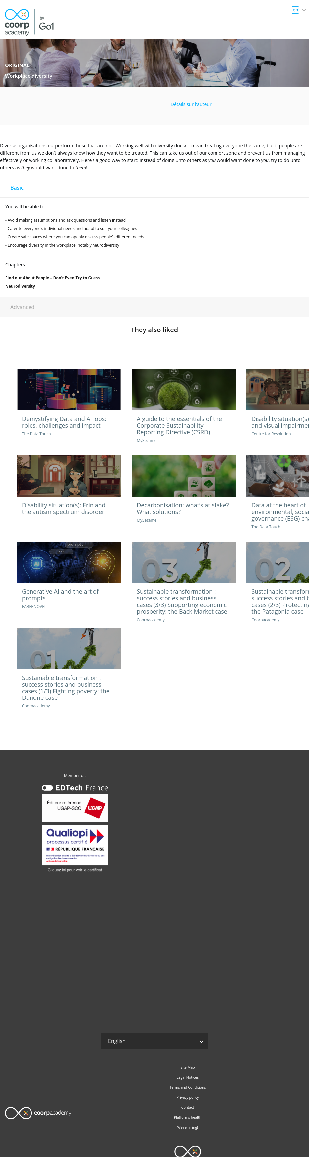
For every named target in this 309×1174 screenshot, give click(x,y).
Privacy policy (188, 1097)
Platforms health (188, 1117)
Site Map (187, 1067)
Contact (187, 1107)
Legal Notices (188, 1077)
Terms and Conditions (187, 1087)
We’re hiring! (187, 1127)
